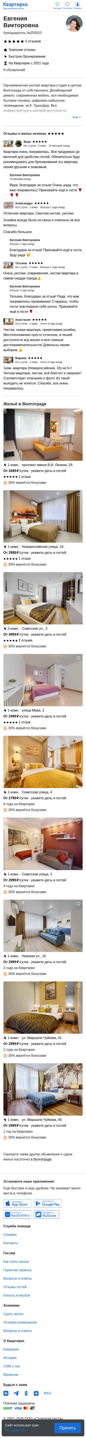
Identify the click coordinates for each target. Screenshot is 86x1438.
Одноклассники (26, 1393)
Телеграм (16, 1393)
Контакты (10, 1243)
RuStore (46, 1214)
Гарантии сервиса (17, 1270)
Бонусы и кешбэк (16, 1295)
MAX (47, 1393)
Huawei (17, 1214)
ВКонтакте (5, 1393)
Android (48, 1203)
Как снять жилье (16, 1261)
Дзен (36, 1393)
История (9, 1358)
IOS (17, 1203)
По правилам (15, 1429)
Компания (11, 1349)
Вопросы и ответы (17, 1278)
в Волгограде (41, 1159)
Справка (10, 1234)
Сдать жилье (13, 1314)
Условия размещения (20, 1322)
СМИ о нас (11, 1366)
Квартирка (17, 6)
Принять (67, 1428)
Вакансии (10, 1374)
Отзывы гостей (15, 1287)
